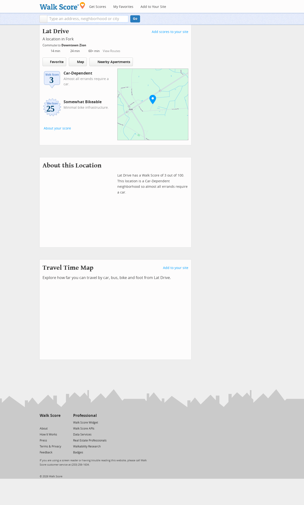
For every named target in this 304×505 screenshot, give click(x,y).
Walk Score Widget (85, 422)
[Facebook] (50, 422)
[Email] (57, 422)
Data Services (82, 434)
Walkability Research (87, 446)
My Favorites (123, 7)
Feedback (46, 452)
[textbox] (88, 19)
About (44, 428)
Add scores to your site (170, 32)
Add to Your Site (153, 7)
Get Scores (97, 7)
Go (135, 19)
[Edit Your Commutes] (89, 44)
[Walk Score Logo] (62, 6)
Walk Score (50, 415)
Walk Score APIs (83, 428)
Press (43, 440)
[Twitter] (42, 422)
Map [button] (77, 62)
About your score (57, 128)
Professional (85, 415)
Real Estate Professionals (90, 440)
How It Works (48, 434)
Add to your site (175, 268)
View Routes (111, 51)
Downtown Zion (74, 45)
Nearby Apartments (111, 61)
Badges (78, 452)
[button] (43, 19)
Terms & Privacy (50, 446)
